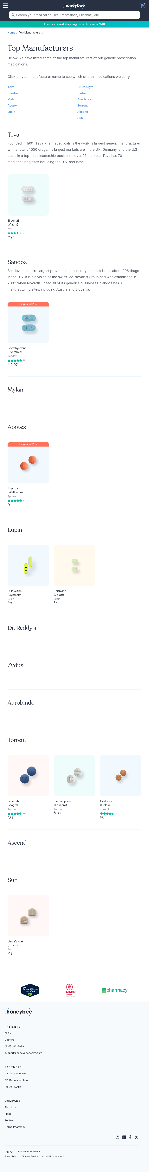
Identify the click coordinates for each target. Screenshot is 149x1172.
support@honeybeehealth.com (23, 1052)
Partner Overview (15, 1073)
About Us (10, 1107)
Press (8, 1113)
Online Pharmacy (15, 1126)
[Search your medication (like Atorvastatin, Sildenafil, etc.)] (77, 15)
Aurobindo (84, 99)
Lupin (11, 112)
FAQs (8, 1033)
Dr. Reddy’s (85, 87)
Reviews (10, 1120)
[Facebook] (130, 1137)
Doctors (9, 1039)
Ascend (82, 112)
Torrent (82, 105)
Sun (80, 118)
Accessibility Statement (53, 1156)
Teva (11, 87)
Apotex (12, 105)
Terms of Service (30, 1156)
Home (11, 32)
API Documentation (16, 1080)
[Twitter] (137, 1137)
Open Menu (5, 5)
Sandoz (13, 93)
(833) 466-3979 (14, 1046)
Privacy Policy (11, 1156)
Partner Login (13, 1086)
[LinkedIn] (124, 1137)
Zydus (81, 93)
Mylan (12, 99)
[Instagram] (117, 1137)
